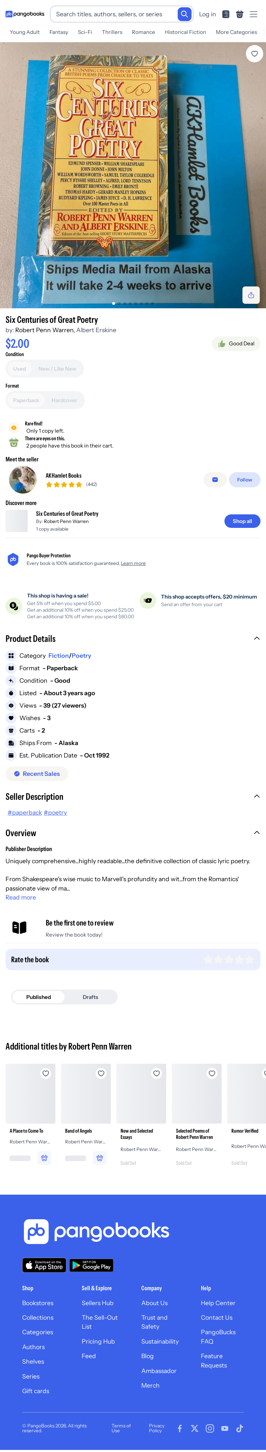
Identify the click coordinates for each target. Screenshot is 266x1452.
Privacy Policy (157, 1433)
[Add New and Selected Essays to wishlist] (156, 1078)
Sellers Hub (98, 1307)
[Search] (185, 14)
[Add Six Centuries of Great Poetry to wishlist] (254, 53)
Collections (37, 1322)
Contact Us (216, 1322)
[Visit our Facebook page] (180, 1433)
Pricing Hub (98, 1346)
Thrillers (112, 32)
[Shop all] (242, 526)
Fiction (58, 660)
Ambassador (159, 1375)
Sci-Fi (85, 32)
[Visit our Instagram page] (210, 1433)
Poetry (81, 660)
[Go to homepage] (25, 14)
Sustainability (160, 1346)
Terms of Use (121, 1433)
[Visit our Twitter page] (194, 1433)
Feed (89, 1361)
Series (30, 1381)
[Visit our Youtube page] (225, 1433)
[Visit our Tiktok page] (240, 1433)
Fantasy (59, 32)
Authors (33, 1351)
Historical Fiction (185, 32)
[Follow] (244, 482)
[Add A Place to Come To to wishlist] (45, 1078)
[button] (133, 644)
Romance (143, 32)
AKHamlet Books (63, 477)
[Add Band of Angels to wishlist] (101, 1078)
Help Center (218, 1307)
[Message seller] (215, 482)
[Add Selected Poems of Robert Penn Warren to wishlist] (212, 1078)
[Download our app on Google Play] (91, 1270)
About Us (154, 1307)
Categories (37, 1337)
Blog (147, 1361)
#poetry (55, 817)
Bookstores (37, 1307)
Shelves (33, 1366)
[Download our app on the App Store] (44, 1270)
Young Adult (25, 32)
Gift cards (35, 1395)
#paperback (25, 817)
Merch (150, 1390)
